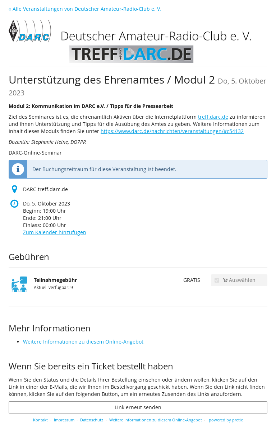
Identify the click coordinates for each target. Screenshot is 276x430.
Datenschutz (91, 419)
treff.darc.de (213, 116)
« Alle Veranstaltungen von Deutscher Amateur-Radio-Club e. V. (85, 8)
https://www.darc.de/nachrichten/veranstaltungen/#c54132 (172, 131)
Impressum (64, 419)
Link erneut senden (138, 407)
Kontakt (40, 419)
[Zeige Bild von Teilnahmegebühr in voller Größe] (19, 287)
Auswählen (235, 280)
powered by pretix (226, 419)
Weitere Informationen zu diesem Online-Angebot (83, 341)
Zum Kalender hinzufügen (54, 232)
